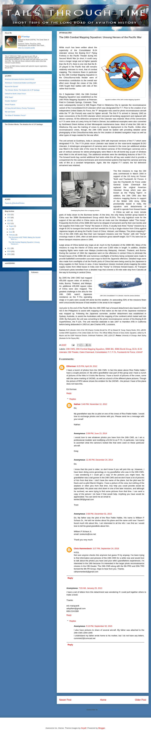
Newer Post (65, 700)
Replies (72, 399)
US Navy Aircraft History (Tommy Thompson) (20, 108)
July (10, 229)
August (11, 226)
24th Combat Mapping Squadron (90, 349)
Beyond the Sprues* (11, 86)
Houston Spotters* (11, 101)
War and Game (10, 112)
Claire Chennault (86, 352)
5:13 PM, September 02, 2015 (99, 626)
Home (103, 700)
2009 (9, 254)
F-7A (114, 352)
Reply (68, 393)
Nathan (77, 404)
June (11, 232)
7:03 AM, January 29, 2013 (90, 588)
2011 (9, 248)
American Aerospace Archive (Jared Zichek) (19, 79)
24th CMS (70, 349)
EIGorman (71, 366)
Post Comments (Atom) (108, 710)
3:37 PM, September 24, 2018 (106, 548)
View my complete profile (26, 48)
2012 (9, 223)
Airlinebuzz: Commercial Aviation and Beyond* (20, 83)
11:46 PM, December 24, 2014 (99, 460)
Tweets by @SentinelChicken (14, 203)
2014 (9, 220)
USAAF (139, 352)
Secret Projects (10, 104)
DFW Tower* (9, 97)
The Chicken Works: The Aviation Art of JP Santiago (22, 90)
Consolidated (101, 352)
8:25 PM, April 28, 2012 (87, 366)
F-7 (109, 352)
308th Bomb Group (123, 349)
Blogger (101, 728)
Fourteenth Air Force (126, 352)
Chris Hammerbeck (83, 548)
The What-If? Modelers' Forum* (15, 115)
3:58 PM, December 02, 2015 (99, 514)
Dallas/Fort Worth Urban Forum (15, 94)
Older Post (140, 700)
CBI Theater (73, 352)
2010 (9, 251)
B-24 (134, 349)
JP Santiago (25, 37)
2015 (9, 217)
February (12, 235)
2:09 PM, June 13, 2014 (96, 433)
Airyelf (83, 728)
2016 (9, 214)
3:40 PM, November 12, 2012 (94, 404)
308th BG (109, 349)
